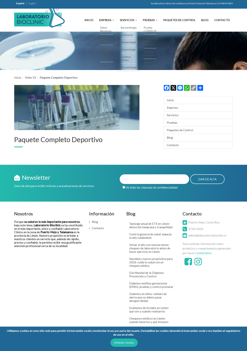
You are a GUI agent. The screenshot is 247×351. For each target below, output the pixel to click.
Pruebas (149, 20)
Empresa (105, 20)
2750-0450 (195, 229)
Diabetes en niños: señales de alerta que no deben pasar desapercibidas (148, 297)
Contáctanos (203, 253)
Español (20, 3)
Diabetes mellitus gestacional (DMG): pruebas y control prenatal (151, 285)
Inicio (88, 20)
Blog (204, 20)
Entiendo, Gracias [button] (124, 342)
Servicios (127, 20)
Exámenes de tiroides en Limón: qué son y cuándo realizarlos (149, 309)
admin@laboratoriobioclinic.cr (207, 235)
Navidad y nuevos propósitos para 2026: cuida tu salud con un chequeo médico (151, 262)
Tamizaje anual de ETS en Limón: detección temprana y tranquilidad (150, 225)
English (32, 3)
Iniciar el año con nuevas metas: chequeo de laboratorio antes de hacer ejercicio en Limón (149, 248)
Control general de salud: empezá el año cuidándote (150, 235)
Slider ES (30, 77)
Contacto (222, 20)
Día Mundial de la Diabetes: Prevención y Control (146, 274)
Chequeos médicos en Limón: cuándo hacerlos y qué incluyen (148, 320)
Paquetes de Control (179, 20)
